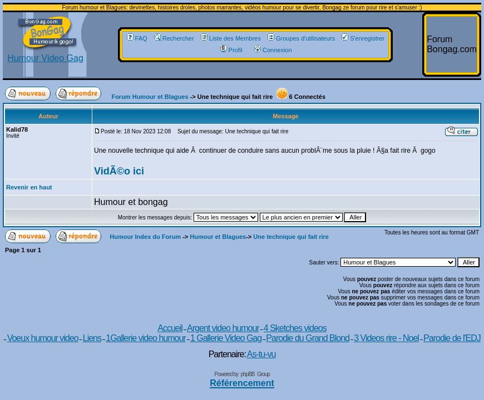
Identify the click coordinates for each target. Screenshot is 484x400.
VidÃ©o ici (119, 171)
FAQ (137, 38)
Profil (231, 50)
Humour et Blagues (218, 236)
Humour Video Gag (45, 54)
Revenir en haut (29, 187)
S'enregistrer (363, 38)
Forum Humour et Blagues (149, 96)
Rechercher (174, 38)
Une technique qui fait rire (291, 236)
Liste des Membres (231, 38)
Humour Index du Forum (145, 236)
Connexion (273, 50)
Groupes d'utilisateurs (301, 38)
